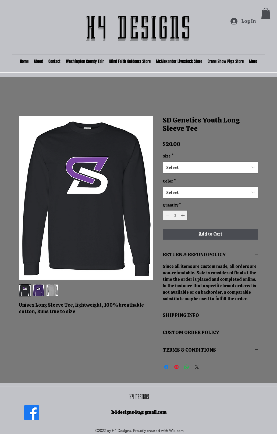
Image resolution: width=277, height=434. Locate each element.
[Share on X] (197, 367)
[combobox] (210, 167)
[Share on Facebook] (166, 367)
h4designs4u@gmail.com (138, 412)
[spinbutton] (175, 215)
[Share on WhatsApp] (186, 367)
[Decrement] (167, 215)
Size (168, 156)
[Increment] (183, 215)
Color (169, 181)
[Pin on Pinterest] (176, 367)
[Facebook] (31, 412)
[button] (266, 13)
